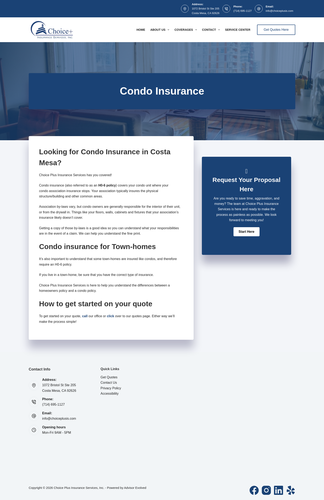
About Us (160, 29)
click (110, 316)
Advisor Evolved (135, 487)
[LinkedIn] (278, 490)
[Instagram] (266, 490)
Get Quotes (109, 377)
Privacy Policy (111, 388)
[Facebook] (254, 490)
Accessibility (110, 393)
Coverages (186, 29)
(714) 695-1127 (242, 10)
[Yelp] (290, 490)
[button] (246, 231)
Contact (212, 29)
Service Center (237, 29)
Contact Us (109, 382)
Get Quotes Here (276, 29)
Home (140, 29)
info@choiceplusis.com (279, 10)
